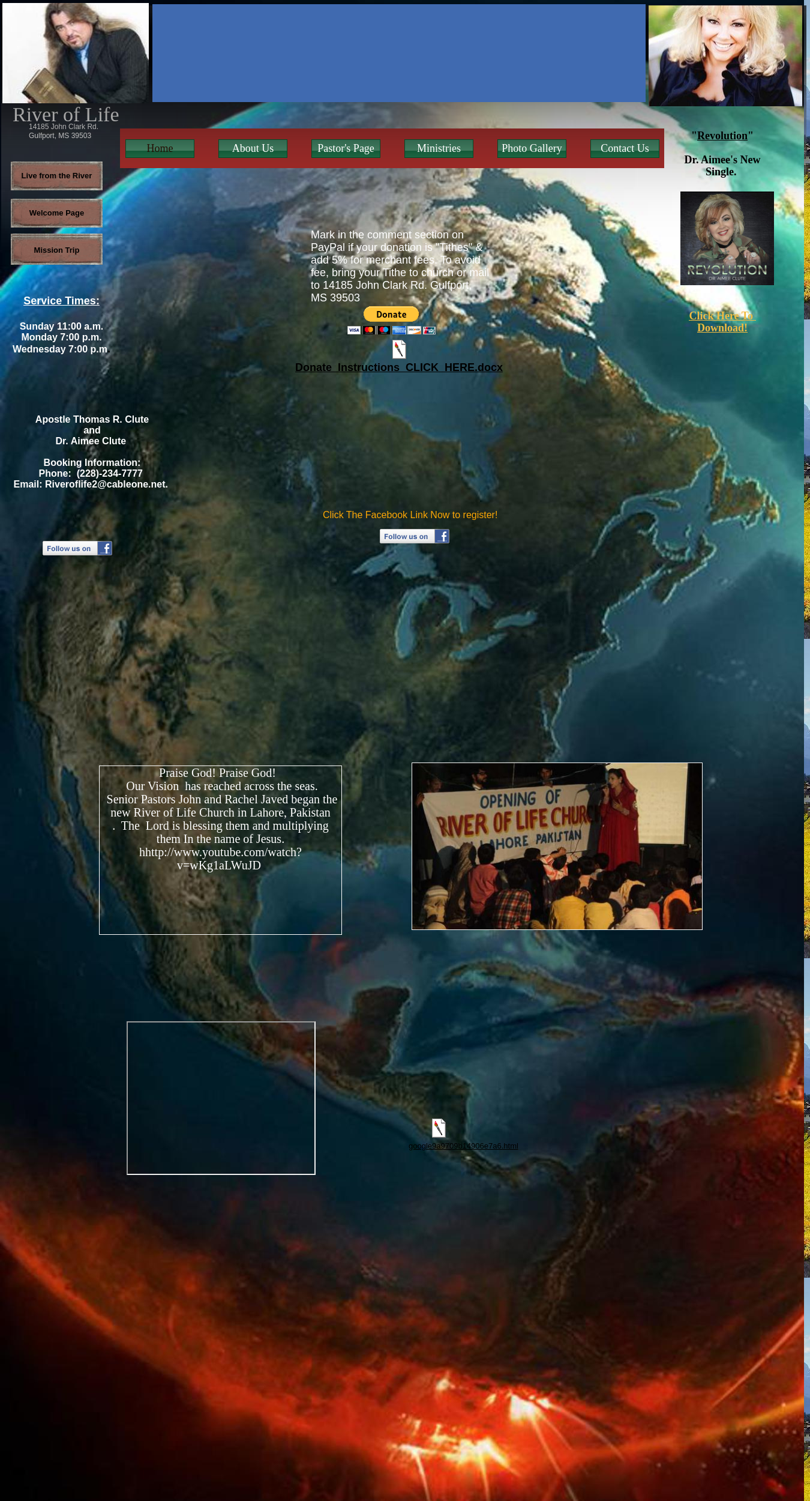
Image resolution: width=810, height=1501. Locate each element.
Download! (722, 328)
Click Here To (722, 316)
